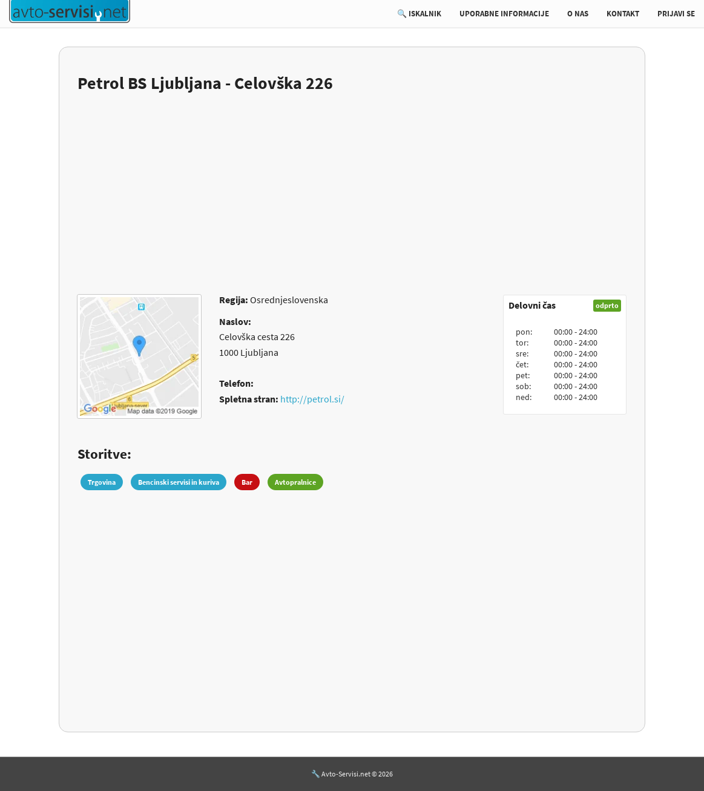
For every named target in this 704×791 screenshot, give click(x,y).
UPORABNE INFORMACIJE (504, 13)
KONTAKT (623, 13)
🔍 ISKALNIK (419, 13)
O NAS (577, 13)
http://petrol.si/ (312, 399)
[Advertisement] (352, 186)
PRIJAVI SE (676, 13)
